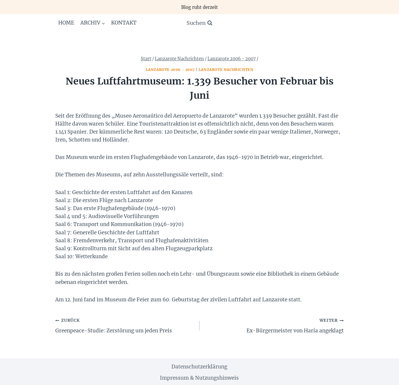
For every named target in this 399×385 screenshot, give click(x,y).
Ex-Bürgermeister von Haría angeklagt (274, 325)
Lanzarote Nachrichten (226, 69)
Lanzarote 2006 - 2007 (170, 69)
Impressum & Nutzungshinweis (199, 378)
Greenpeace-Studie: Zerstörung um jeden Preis (124, 325)
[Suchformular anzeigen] (199, 23)
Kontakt (124, 23)
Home (66, 23)
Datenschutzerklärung (199, 366)
